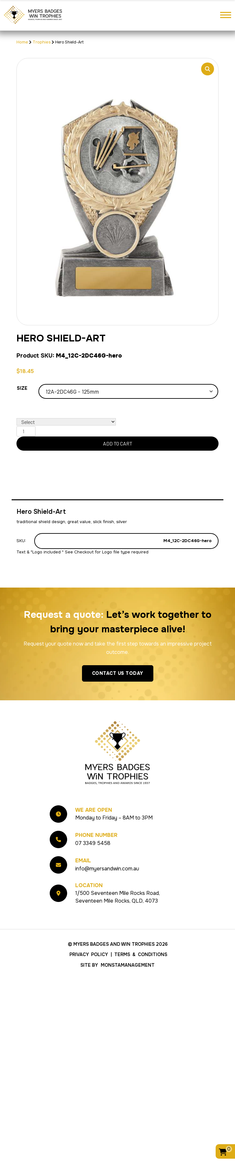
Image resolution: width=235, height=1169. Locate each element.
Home (22, 42)
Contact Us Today (117, 673)
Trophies (42, 42)
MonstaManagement (128, 965)
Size (22, 388)
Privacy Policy (88, 954)
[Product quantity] (25, 431)
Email (83, 860)
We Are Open (93, 810)
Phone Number (96, 835)
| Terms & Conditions (139, 954)
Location (89, 885)
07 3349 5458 (92, 843)
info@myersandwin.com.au (107, 868)
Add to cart (117, 443)
